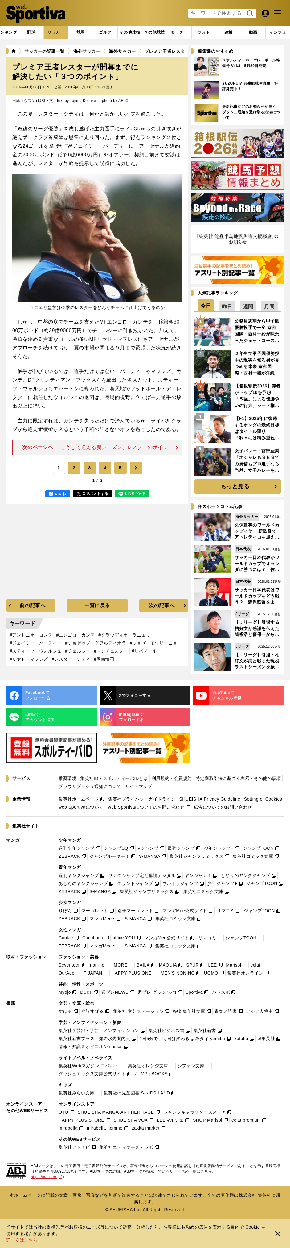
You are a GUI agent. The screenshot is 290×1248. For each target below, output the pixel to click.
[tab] (31, 32)
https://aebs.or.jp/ (48, 1177)
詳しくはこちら (22, 1239)
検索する (249, 13)
